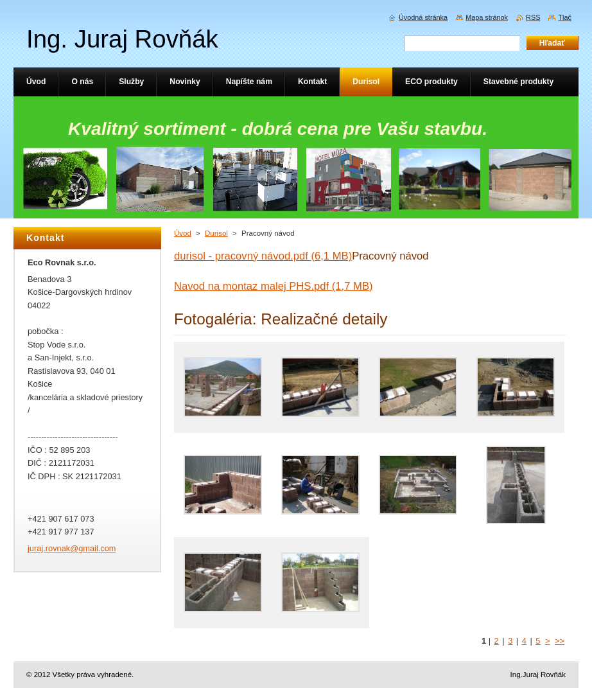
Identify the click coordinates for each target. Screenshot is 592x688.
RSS (533, 17)
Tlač (564, 17)
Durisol (216, 233)
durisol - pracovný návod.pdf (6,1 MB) (263, 256)
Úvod (182, 233)
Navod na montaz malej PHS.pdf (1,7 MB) (273, 286)
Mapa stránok (487, 17)
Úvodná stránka (423, 17)
